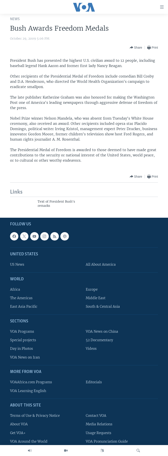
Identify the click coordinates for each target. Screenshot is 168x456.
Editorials (94, 382)
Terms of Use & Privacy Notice (35, 416)
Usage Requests (98, 433)
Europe (92, 289)
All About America (101, 264)
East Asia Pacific (23, 306)
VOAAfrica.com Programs (31, 382)
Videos (91, 348)
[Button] (136, 47)
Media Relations (99, 424)
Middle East (95, 298)
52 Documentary (99, 340)
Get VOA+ (18, 433)
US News (17, 264)
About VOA (19, 424)
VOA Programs (22, 331)
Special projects (23, 340)
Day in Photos (21, 348)
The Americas (21, 298)
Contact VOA (96, 416)
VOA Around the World (28, 441)
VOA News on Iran (25, 357)
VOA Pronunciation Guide (107, 441)
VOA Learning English (28, 391)
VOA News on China (102, 331)
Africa (15, 289)
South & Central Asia (103, 306)
